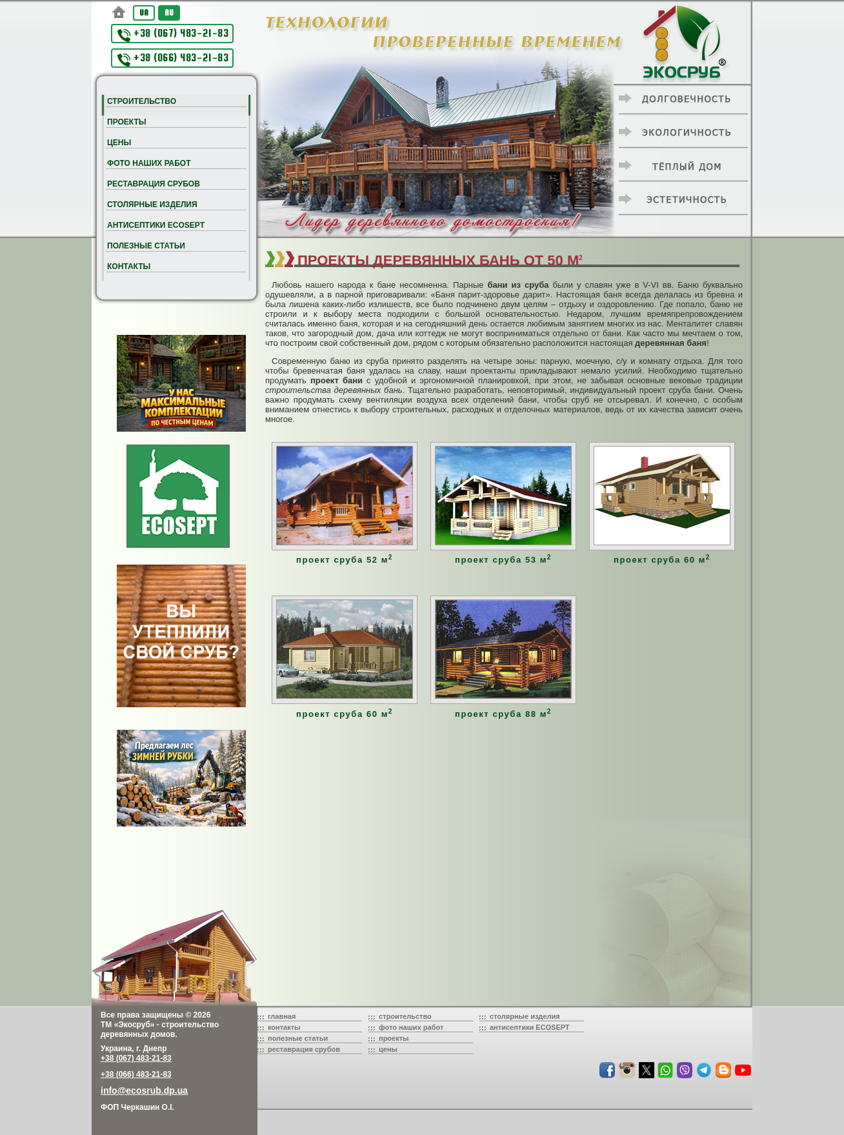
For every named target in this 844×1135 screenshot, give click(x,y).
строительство (405, 1016)
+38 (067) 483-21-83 (172, 34)
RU (169, 12)
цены (388, 1049)
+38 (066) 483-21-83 (172, 59)
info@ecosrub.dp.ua (144, 1090)
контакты (284, 1027)
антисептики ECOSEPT (530, 1027)
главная (282, 1016)
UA (143, 12)
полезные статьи (298, 1038)
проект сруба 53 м (503, 560)
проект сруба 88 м (503, 714)
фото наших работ (411, 1027)
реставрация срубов (304, 1049)
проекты (394, 1038)
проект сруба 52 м (344, 560)
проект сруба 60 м (662, 560)
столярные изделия (525, 1016)
